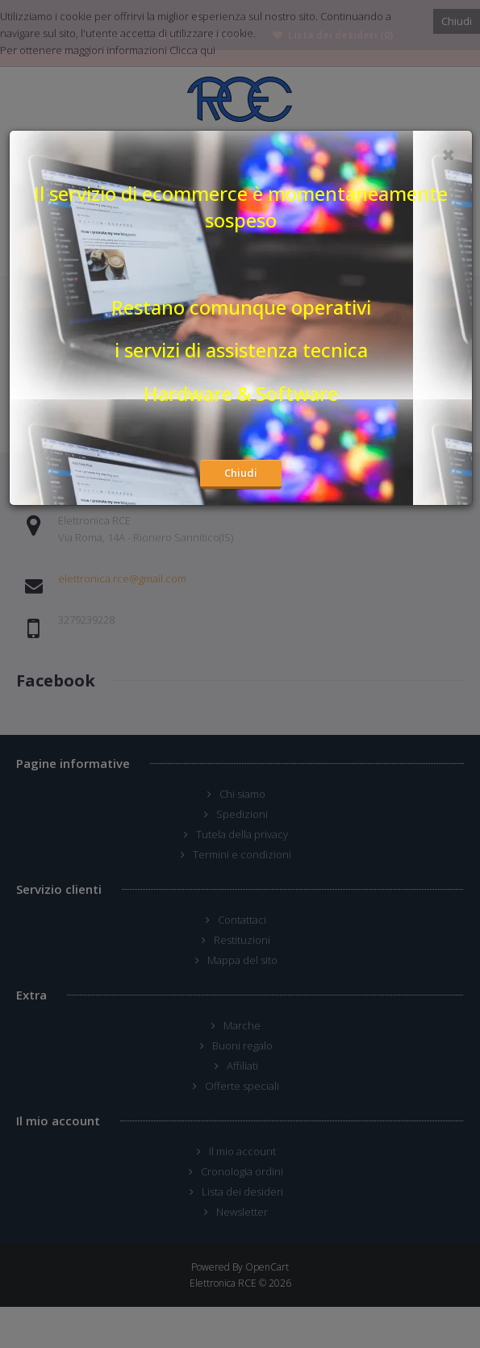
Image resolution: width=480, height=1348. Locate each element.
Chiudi (240, 472)
